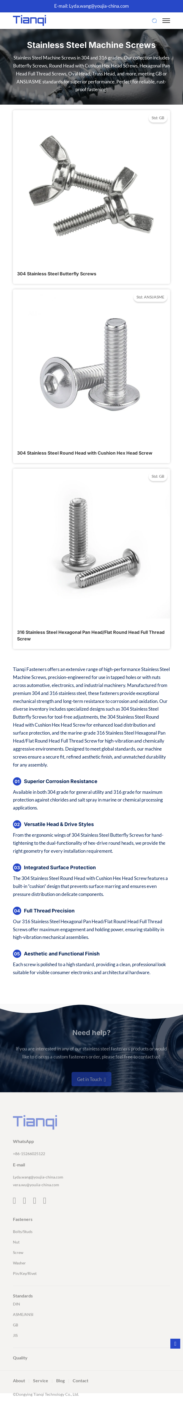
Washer (19, 1275)
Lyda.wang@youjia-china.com (99, 6)
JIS (15, 1347)
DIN (16, 1316)
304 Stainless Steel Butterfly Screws (56, 273)
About (19, 1392)
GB (15, 1337)
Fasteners (22, 1231)
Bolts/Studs (22, 1244)
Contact (80, 1392)
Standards (23, 1308)
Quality (20, 1370)
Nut (16, 1254)
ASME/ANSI (23, 1326)
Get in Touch (91, 1092)
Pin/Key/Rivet (25, 1285)
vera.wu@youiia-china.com (36, 1197)
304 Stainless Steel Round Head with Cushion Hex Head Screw (84, 453)
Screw (18, 1264)
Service (40, 1392)
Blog (60, 1392)
